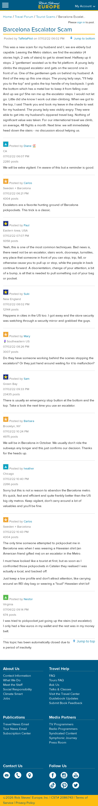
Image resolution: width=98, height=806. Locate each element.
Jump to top (86, 641)
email (6, 775)
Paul (26, 225)
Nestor (28, 599)
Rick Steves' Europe (49, 5)
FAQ (52, 676)
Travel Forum (24, 17)
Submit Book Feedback (65, 703)
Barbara (29, 421)
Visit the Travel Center (64, 694)
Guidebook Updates (63, 698)
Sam (26, 379)
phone (18, 775)
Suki (26, 294)
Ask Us (54, 685)
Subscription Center (17, 733)
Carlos (28, 183)
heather (29, 469)
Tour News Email (15, 729)
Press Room (57, 742)
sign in (81, 22)
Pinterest (64, 785)
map (29, 775)
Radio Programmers (63, 729)
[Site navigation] (5, 5)
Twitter (75, 785)
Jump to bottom (84, 39)
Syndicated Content (63, 733)
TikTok (52, 785)
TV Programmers (61, 724)
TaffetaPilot (25, 39)
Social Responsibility (17, 689)
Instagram (64, 775)
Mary (27, 336)
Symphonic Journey (63, 738)
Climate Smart (13, 694)
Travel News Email (16, 724)
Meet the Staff (13, 685)
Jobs (6, 698)
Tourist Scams (45, 17)
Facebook (52, 775)
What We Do (12, 680)
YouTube (75, 775)
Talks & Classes (60, 689)
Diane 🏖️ (30, 146)
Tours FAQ (56, 680)
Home (7, 17)
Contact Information (17, 676)
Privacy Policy (25, 803)
